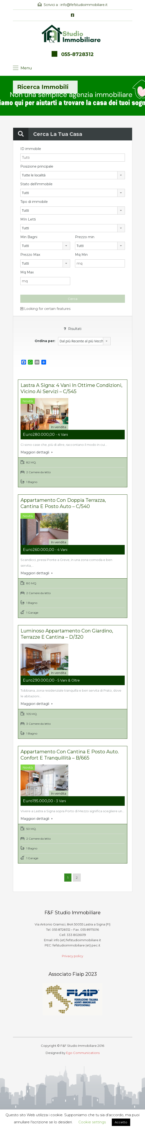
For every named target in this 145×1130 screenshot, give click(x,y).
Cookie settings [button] (92, 1122)
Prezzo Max (30, 254)
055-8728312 (77, 54)
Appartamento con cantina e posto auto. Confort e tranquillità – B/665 (70, 753)
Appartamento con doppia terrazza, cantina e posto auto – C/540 (63, 503)
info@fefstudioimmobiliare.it (83, 5)
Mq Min (81, 254)
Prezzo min (84, 237)
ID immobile (30, 149)
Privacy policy (72, 954)
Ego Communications (83, 1051)
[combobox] (72, 175)
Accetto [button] (121, 1122)
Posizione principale (36, 166)
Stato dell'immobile (36, 184)
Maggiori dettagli (37, 452)
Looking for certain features (45, 309)
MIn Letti (28, 219)
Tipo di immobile (34, 202)
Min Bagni (28, 237)
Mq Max (27, 272)
